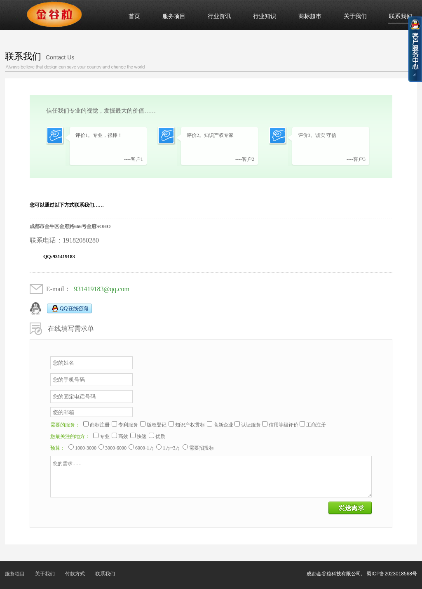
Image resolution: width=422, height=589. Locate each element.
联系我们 (400, 16)
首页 (134, 16)
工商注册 (316, 425)
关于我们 (355, 16)
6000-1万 (144, 448)
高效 (123, 436)
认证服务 (251, 425)
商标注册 (100, 425)
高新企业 (223, 425)
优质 (160, 436)
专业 (105, 436)
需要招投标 (201, 448)
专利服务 (128, 425)
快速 (142, 436)
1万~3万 (172, 448)
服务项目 (173, 16)
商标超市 (309, 16)
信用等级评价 (283, 425)
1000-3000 (85, 448)
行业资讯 (219, 16)
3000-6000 (116, 448)
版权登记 (156, 425)
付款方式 (75, 574)
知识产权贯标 (190, 425)
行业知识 (264, 16)
